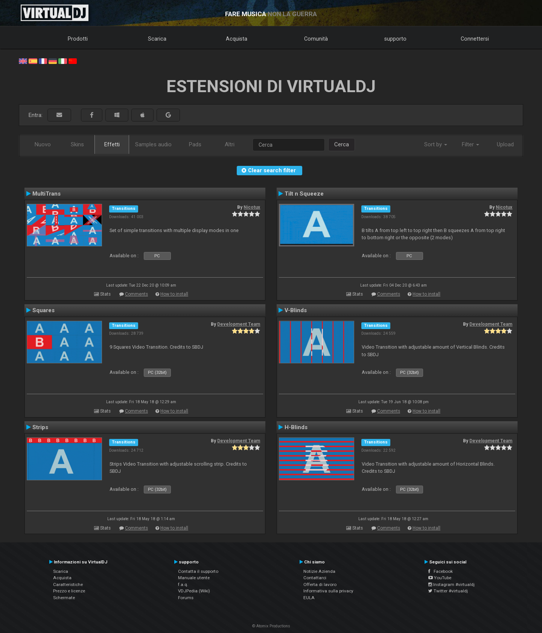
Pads (195, 144)
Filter (470, 144)
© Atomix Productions (271, 626)
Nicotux (252, 207)
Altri (229, 144)
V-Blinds (296, 310)
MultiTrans (46, 193)
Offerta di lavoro (319, 584)
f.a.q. (183, 584)
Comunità (316, 39)
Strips (40, 427)
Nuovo (43, 144)
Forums (185, 597)
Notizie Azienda (319, 571)
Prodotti (78, 39)
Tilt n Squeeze (304, 193)
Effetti (112, 144)
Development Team (238, 324)
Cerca (341, 144)
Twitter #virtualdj (448, 591)
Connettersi (475, 39)
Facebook (440, 571)
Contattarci (314, 577)
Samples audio (153, 144)
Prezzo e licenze (69, 591)
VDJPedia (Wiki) (194, 591)
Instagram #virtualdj (451, 584)
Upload (505, 144)
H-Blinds (296, 427)
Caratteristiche (68, 584)
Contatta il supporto (198, 571)
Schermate (64, 597)
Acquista (236, 39)
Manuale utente (194, 577)
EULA (309, 597)
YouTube (439, 577)
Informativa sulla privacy (328, 591)
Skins (77, 144)
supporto (395, 39)
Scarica (157, 39)
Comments (136, 294)
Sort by (435, 144)
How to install (174, 294)
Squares (43, 310)
